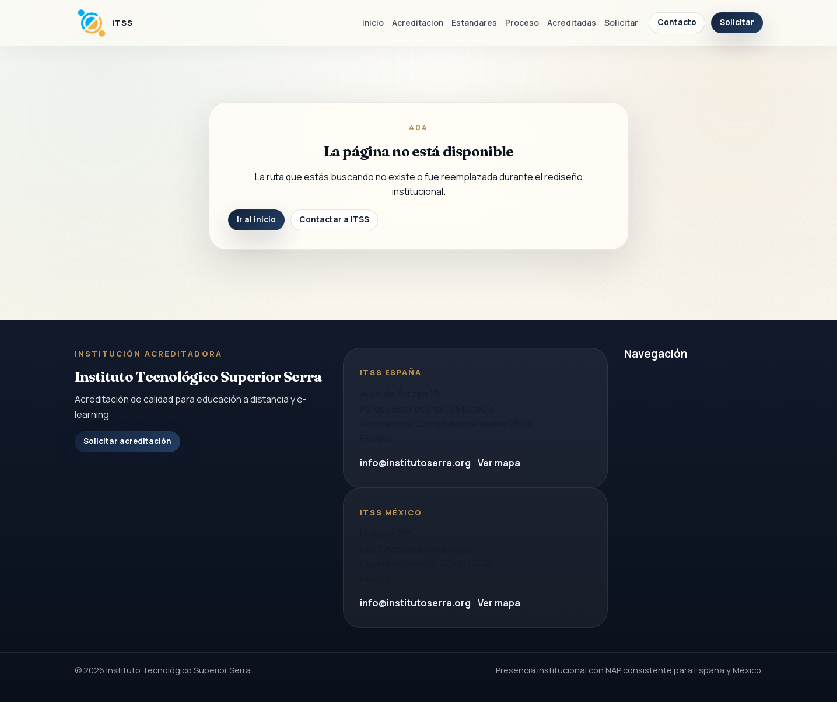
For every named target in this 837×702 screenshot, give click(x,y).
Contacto (676, 22)
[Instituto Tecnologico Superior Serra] (104, 23)
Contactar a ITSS (334, 219)
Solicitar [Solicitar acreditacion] (737, 22)
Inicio (373, 22)
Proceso (522, 22)
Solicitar (621, 22)
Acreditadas (571, 22)
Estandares (474, 22)
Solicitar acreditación (127, 441)
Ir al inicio (256, 219)
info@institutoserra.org (415, 462)
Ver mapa (499, 462)
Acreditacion (417, 22)
